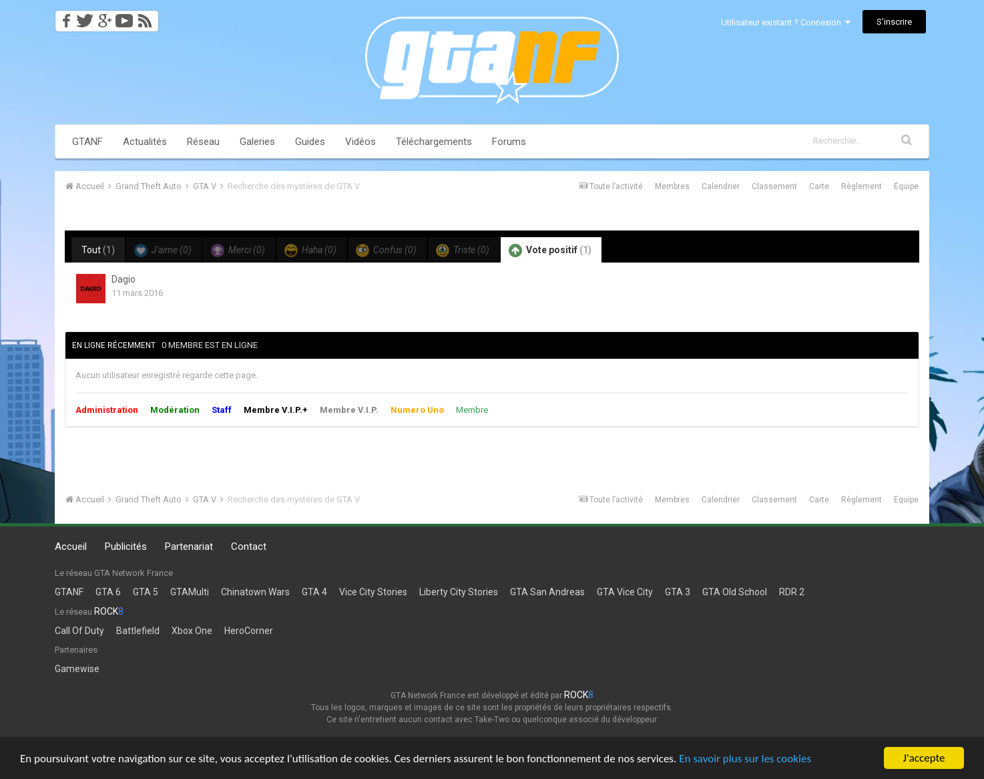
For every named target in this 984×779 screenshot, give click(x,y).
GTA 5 (145, 592)
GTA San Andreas (547, 592)
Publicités (126, 546)
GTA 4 (314, 592)
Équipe (906, 186)
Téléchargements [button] (434, 142)
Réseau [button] (203, 142)
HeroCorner (248, 630)
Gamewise (77, 668)
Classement (774, 186)
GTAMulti (189, 592)
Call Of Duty (79, 630)
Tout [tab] (98, 250)
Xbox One (192, 630)
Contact (248, 546)
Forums (509, 142)
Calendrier (721, 186)
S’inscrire (894, 22)
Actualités (145, 142)
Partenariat (189, 546)
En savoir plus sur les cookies (745, 759)
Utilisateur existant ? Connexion (785, 22)
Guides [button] (310, 142)
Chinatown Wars (255, 592)
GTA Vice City (625, 592)
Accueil (71, 546)
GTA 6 (108, 592)
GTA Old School (734, 592)
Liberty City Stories (458, 592)
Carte (819, 186)
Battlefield (138, 630)
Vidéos (360, 142)
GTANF (87, 142)
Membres (672, 186)
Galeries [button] (257, 142)
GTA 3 (677, 592)
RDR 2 (791, 592)
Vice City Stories (373, 592)
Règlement (861, 186)
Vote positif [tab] (550, 250)
